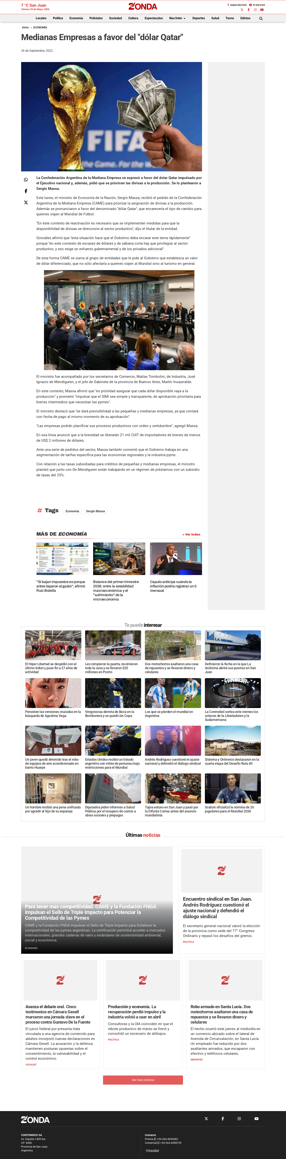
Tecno (230, 18)
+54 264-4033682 (166, 1139)
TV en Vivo (257, 5)
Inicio (25, 27)
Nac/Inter (178, 18)
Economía (76, 18)
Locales (41, 18)
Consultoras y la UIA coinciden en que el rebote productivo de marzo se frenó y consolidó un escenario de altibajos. (140, 1029)
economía (72, 511)
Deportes (199, 18)
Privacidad (152, 1150)
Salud (215, 18)
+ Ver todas (191, 534)
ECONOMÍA (40, 27)
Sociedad (115, 18)
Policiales (96, 18)
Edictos (245, 18)
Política (58, 18)
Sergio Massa (95, 511)
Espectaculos (154, 18)
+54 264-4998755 (169, 1143)
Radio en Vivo (237, 5)
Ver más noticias (143, 1080)
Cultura (133, 18)
